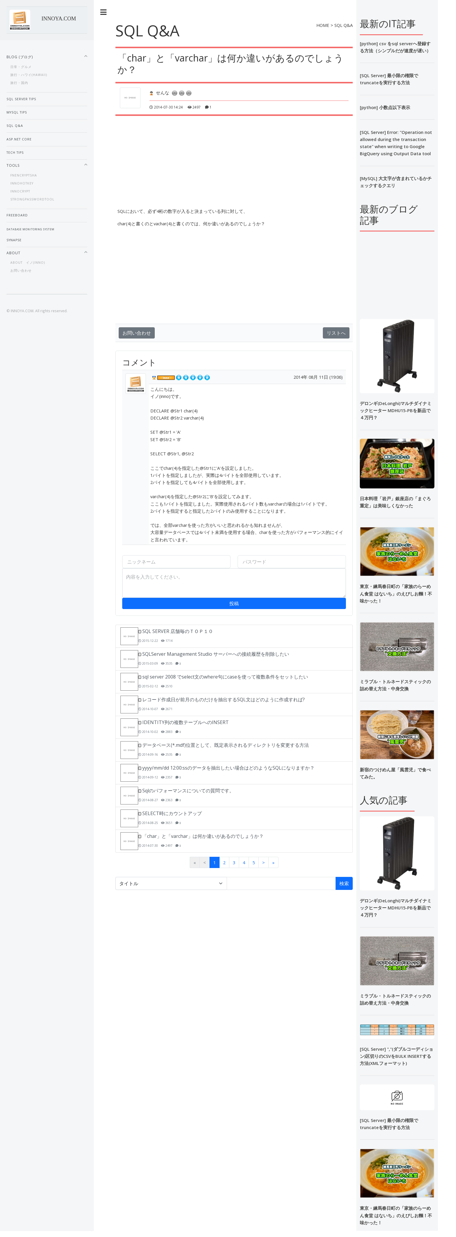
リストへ (336, 333)
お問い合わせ (137, 333)
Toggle (103, 12)
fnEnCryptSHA (23, 175)
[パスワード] (292, 561)
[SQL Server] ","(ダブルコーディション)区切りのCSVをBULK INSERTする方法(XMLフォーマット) (396, 1056)
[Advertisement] (268, 157)
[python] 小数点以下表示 (385, 107)
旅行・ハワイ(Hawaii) (28, 75)
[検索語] (281, 883)
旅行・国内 (19, 83)
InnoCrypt (20, 191)
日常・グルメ (21, 67)
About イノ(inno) (27, 262)
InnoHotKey (21, 183)
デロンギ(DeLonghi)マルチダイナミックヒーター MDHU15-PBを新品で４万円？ (395, 410)
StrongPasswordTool (32, 199)
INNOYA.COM (58, 19)
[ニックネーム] (176, 561)
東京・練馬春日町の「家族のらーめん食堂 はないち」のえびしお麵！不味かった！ (396, 593)
